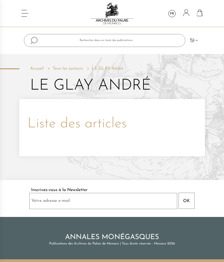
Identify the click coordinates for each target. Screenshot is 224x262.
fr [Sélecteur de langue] (172, 13)
